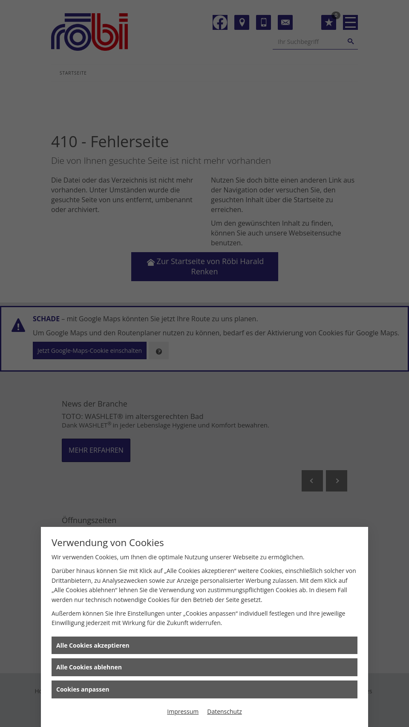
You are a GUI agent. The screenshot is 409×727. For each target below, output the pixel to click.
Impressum (183, 711)
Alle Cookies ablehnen (89, 667)
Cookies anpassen (82, 689)
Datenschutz (224, 711)
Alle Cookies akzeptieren (93, 645)
